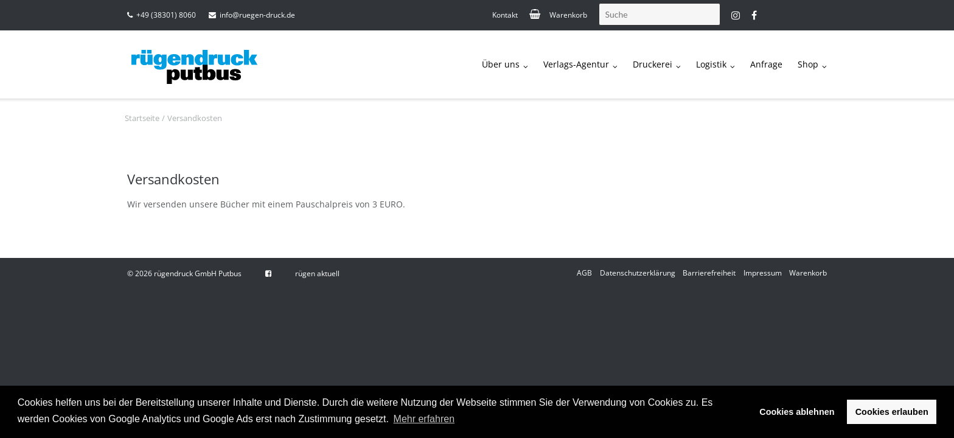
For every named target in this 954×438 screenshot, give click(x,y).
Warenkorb (568, 15)
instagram (735, 15)
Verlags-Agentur (576, 64)
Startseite (142, 118)
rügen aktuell (317, 273)
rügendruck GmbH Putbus (198, 273)
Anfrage (766, 64)
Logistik (711, 64)
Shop (808, 64)
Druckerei (652, 64)
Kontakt (505, 15)
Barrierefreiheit (709, 273)
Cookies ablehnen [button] (796, 412)
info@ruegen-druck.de (257, 15)
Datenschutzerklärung (637, 273)
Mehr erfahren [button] (424, 419)
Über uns (501, 64)
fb (754, 15)
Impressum (762, 273)
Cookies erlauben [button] (891, 412)
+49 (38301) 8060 (166, 15)
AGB (584, 273)
